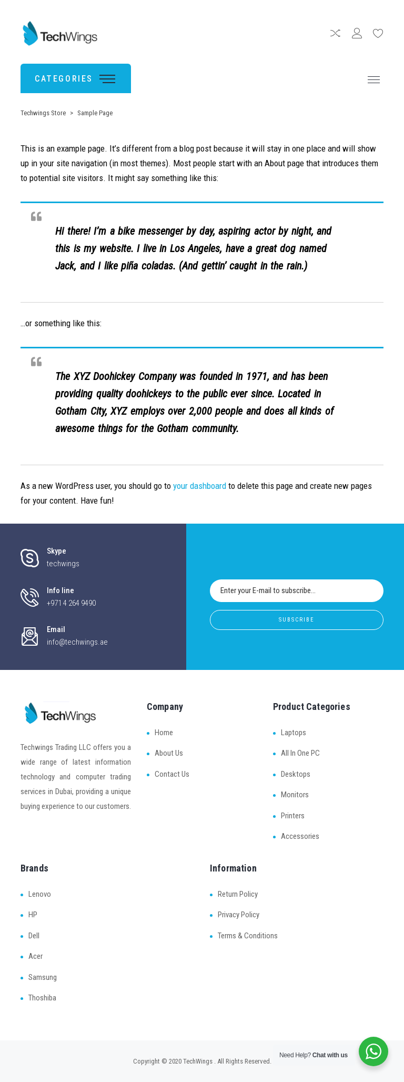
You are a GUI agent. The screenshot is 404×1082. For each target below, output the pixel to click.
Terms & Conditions (248, 935)
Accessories (300, 836)
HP (32, 914)
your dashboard (199, 485)
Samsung (42, 977)
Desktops (295, 774)
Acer (35, 956)
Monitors (295, 794)
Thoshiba (42, 998)
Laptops (293, 732)
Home (164, 732)
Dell (33, 935)
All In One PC (300, 753)
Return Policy (238, 894)
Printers (293, 815)
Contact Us (172, 774)
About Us (169, 753)
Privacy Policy (238, 914)
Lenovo (39, 894)
